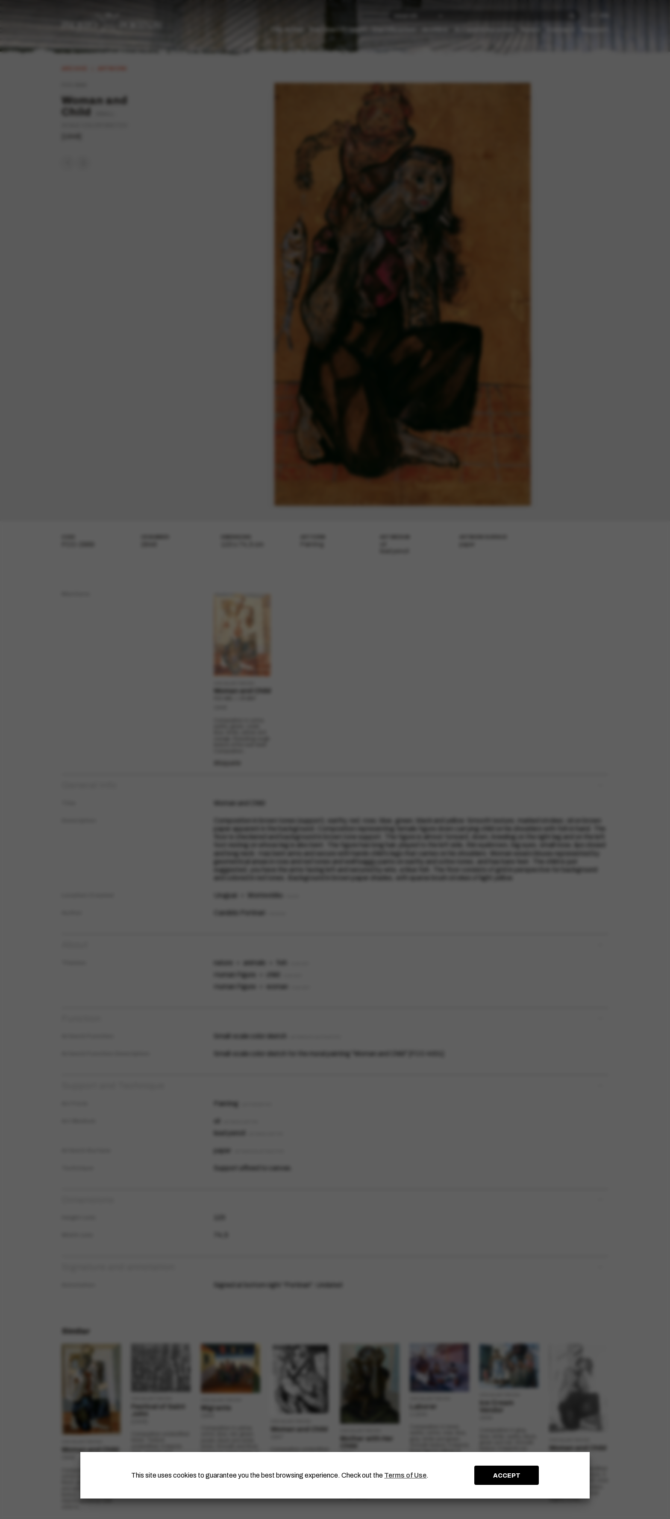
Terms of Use (405, 1475)
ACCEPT (506, 1475)
